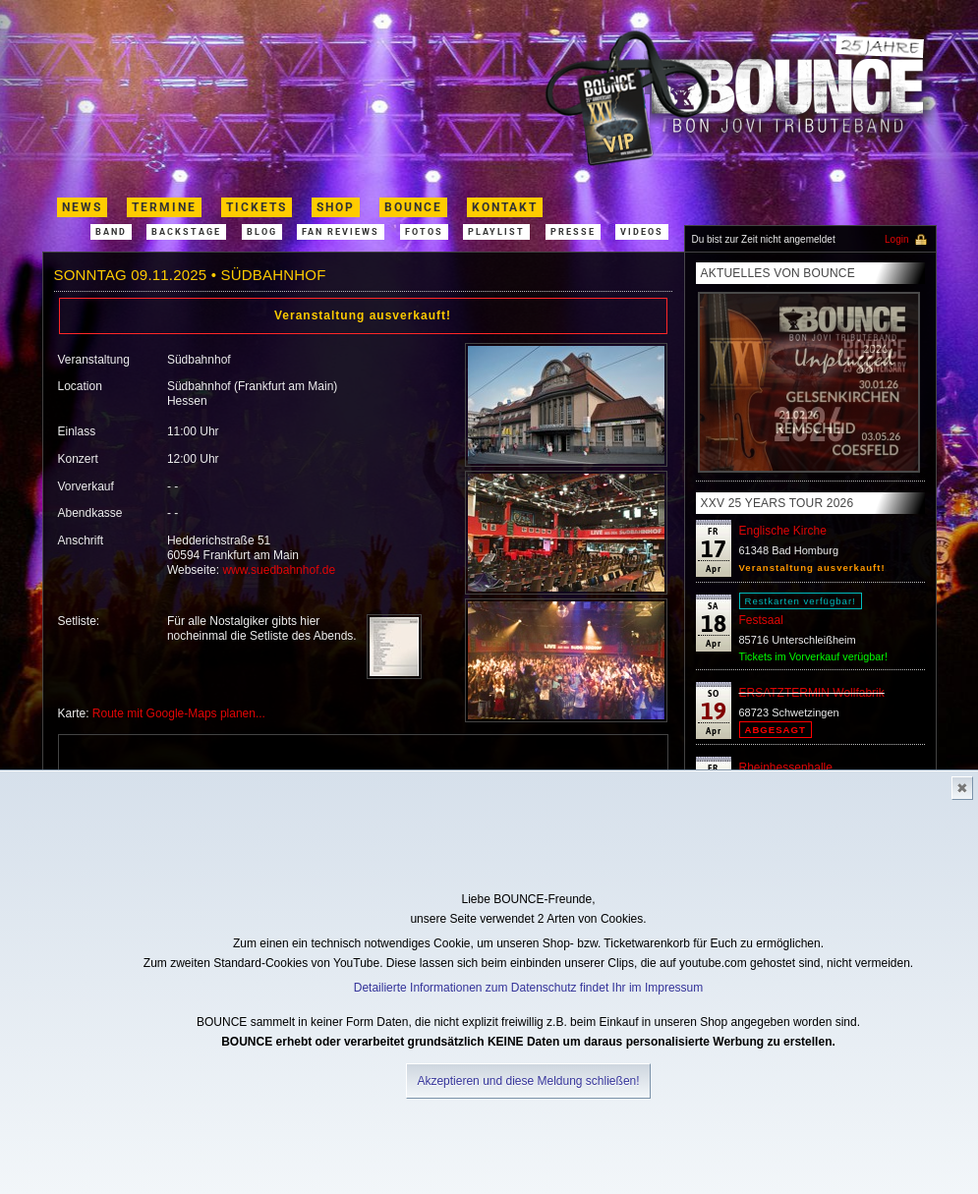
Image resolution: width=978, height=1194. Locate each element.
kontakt (505, 207)
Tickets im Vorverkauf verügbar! (813, 656)
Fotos (424, 232)
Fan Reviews (340, 232)
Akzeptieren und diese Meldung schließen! (528, 1081)
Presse (573, 232)
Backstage (186, 232)
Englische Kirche (783, 531)
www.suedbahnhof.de (278, 570)
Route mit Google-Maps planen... (178, 713)
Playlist (496, 232)
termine (164, 207)
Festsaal (761, 620)
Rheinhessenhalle (786, 767)
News (82, 207)
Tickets (256, 207)
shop (335, 207)
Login (896, 239)
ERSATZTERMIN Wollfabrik (812, 693)
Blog (262, 232)
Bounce (413, 207)
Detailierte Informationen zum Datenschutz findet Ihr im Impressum (528, 988)
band (111, 232)
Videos (641, 232)
